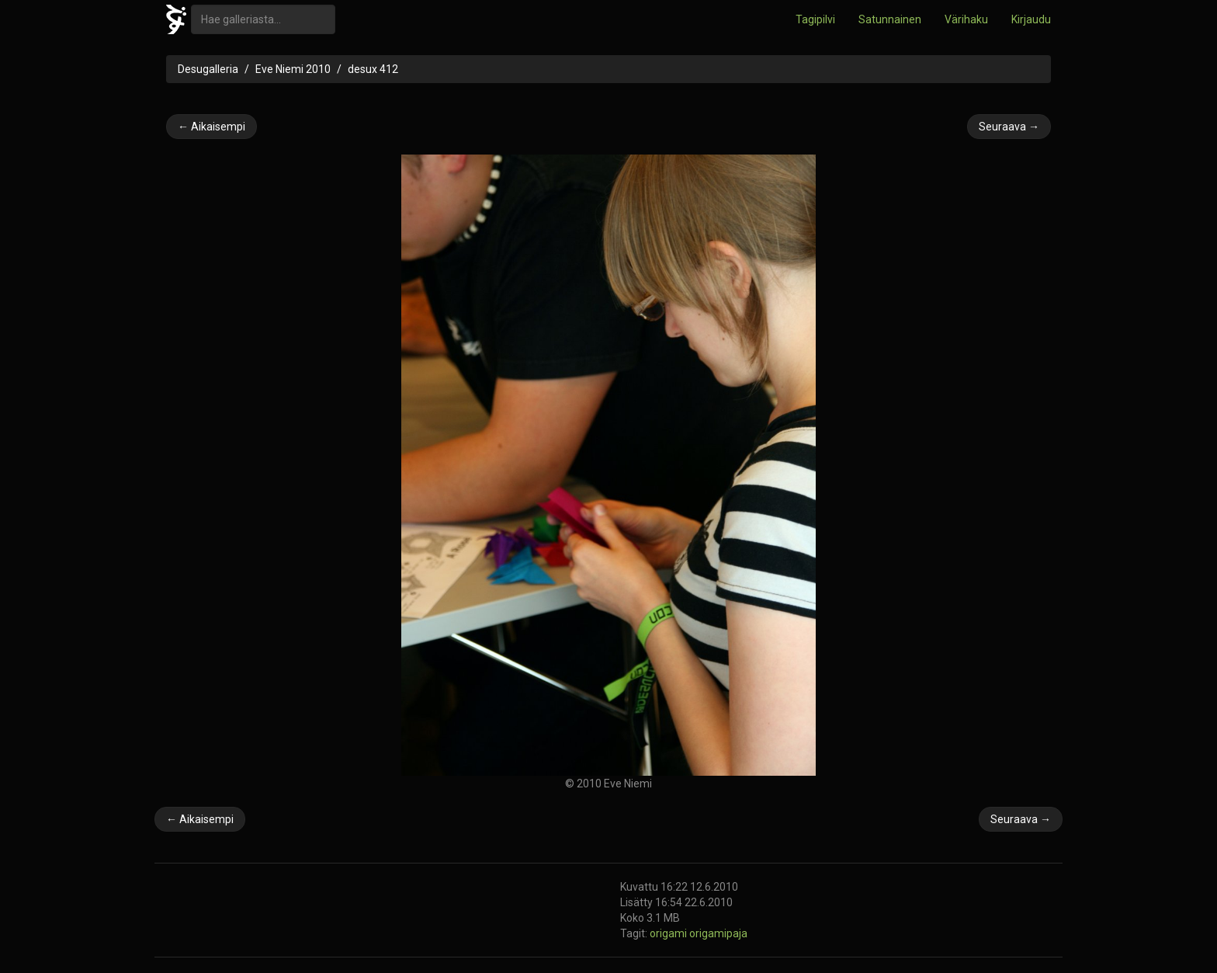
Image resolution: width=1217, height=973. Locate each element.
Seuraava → (1009, 126)
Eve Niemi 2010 (293, 69)
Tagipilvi (815, 19)
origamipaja (718, 933)
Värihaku (966, 19)
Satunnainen (889, 19)
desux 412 (373, 69)
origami (669, 933)
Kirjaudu (1031, 19)
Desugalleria (208, 69)
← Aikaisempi (211, 126)
